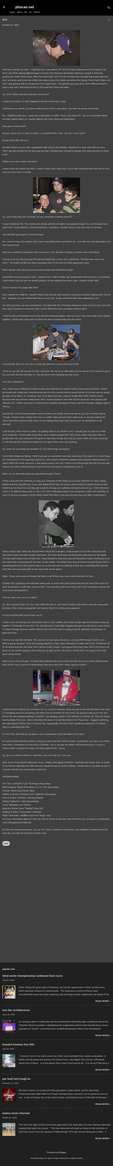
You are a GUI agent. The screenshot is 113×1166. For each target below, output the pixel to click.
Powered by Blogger (56, 1152)
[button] (109, 20)
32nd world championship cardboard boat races (32, 975)
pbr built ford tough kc (16, 1078)
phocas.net (24, 7)
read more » (103, 1001)
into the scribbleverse (16, 1010)
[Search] (109, 8)
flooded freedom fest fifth (18, 1044)
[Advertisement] (56, 937)
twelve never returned (16, 1113)
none (6, 843)
